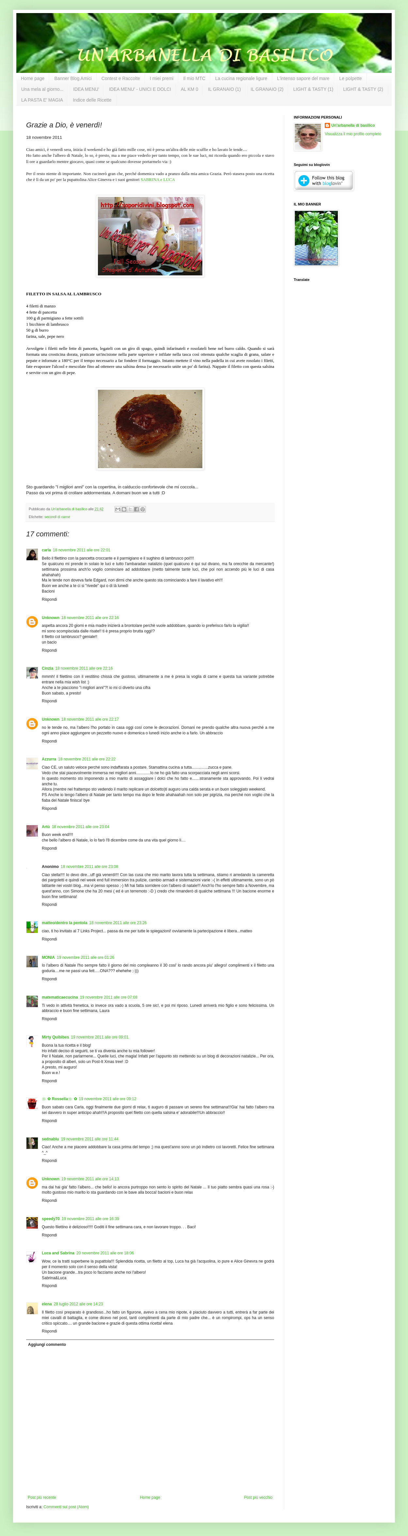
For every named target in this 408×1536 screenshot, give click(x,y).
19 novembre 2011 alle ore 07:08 (108, 997)
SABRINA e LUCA (158, 179)
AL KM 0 (189, 89)
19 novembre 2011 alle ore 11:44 (89, 1139)
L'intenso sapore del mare (303, 78)
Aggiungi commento (47, 1344)
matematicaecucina (60, 997)
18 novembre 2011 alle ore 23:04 (80, 827)
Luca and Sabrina (58, 1253)
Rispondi (49, 599)
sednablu (50, 1139)
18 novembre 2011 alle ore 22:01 (81, 550)
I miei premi (161, 78)
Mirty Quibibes (55, 1037)
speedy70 (51, 1219)
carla (46, 550)
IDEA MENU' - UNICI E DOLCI (140, 89)
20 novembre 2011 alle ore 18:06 (105, 1253)
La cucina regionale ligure (241, 78)
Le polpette (350, 78)
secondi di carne (57, 517)
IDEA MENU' (86, 89)
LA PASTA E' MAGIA (42, 100)
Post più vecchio (258, 1497)
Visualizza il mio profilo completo (353, 134)
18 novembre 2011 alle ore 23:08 (89, 866)
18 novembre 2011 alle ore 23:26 (118, 923)
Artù (46, 827)
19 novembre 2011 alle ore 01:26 (85, 957)
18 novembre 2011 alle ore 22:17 (90, 719)
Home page (32, 78)
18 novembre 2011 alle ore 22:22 (87, 759)
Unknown (50, 617)
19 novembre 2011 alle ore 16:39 (90, 1219)
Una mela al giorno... (42, 89)
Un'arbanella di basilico (353, 125)
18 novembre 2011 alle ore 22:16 (90, 617)
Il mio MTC (194, 78)
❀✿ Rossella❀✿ (59, 1099)
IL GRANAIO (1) (224, 89)
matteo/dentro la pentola (64, 923)
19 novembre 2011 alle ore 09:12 (107, 1099)
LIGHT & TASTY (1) (313, 89)
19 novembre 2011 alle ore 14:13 (90, 1179)
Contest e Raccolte (121, 78)
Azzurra (49, 759)
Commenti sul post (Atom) (66, 1507)
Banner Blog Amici (72, 78)
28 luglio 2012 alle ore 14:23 (78, 1304)
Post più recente (42, 1497)
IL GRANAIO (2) (267, 89)
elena (47, 1304)
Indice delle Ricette (92, 100)
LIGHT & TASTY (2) (363, 89)
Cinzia (47, 668)
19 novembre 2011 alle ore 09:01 (99, 1037)
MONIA (48, 957)
